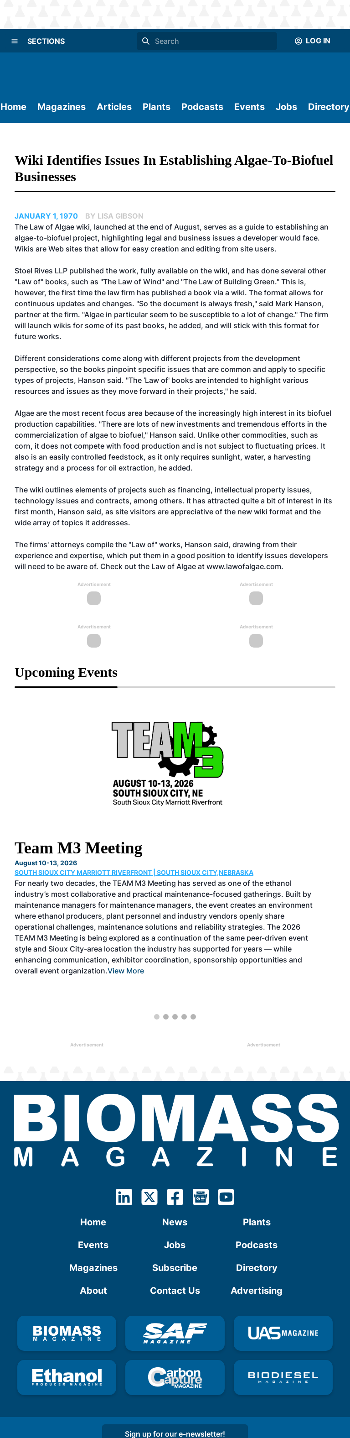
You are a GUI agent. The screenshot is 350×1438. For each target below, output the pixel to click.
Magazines (61, 106)
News (174, 1222)
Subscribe (174, 1267)
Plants (156, 106)
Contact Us (175, 1290)
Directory (329, 106)
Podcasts (202, 106)
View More (126, 970)
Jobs (286, 106)
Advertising (257, 1290)
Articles (114, 106)
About (93, 1290)
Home (13, 106)
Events (249, 106)
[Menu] (14, 41)
